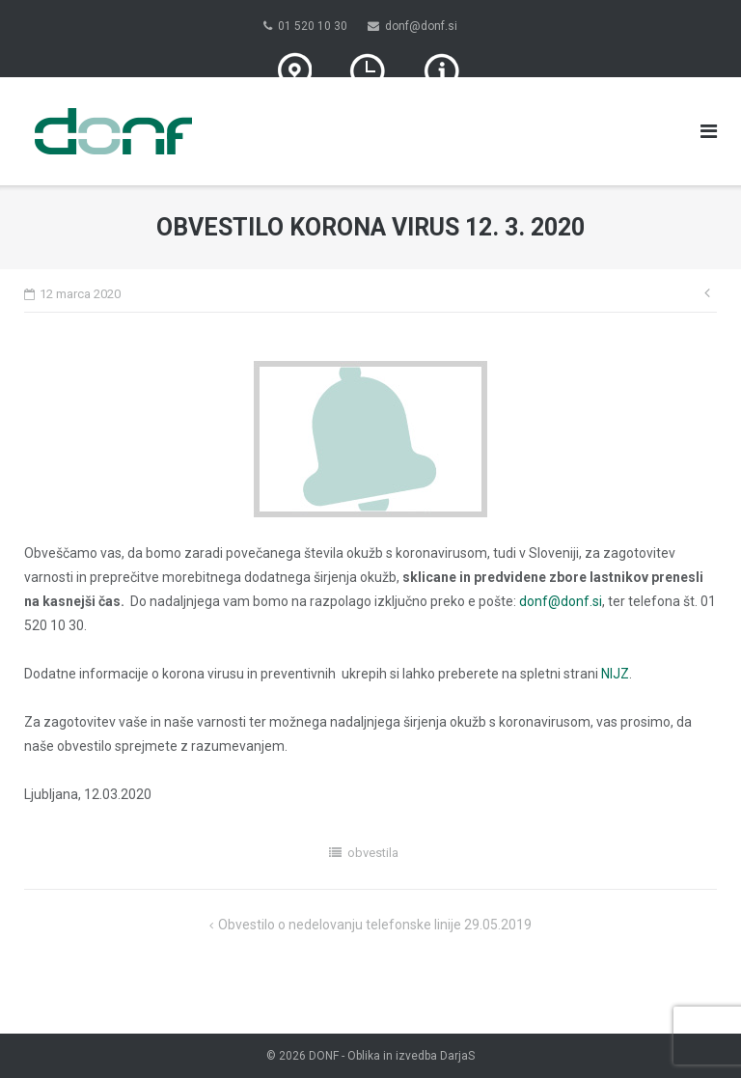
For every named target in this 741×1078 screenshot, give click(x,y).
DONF (324, 1056)
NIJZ (615, 673)
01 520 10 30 (312, 26)
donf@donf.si (421, 26)
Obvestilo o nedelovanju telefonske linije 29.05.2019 (375, 924)
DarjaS (457, 1056)
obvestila (372, 852)
